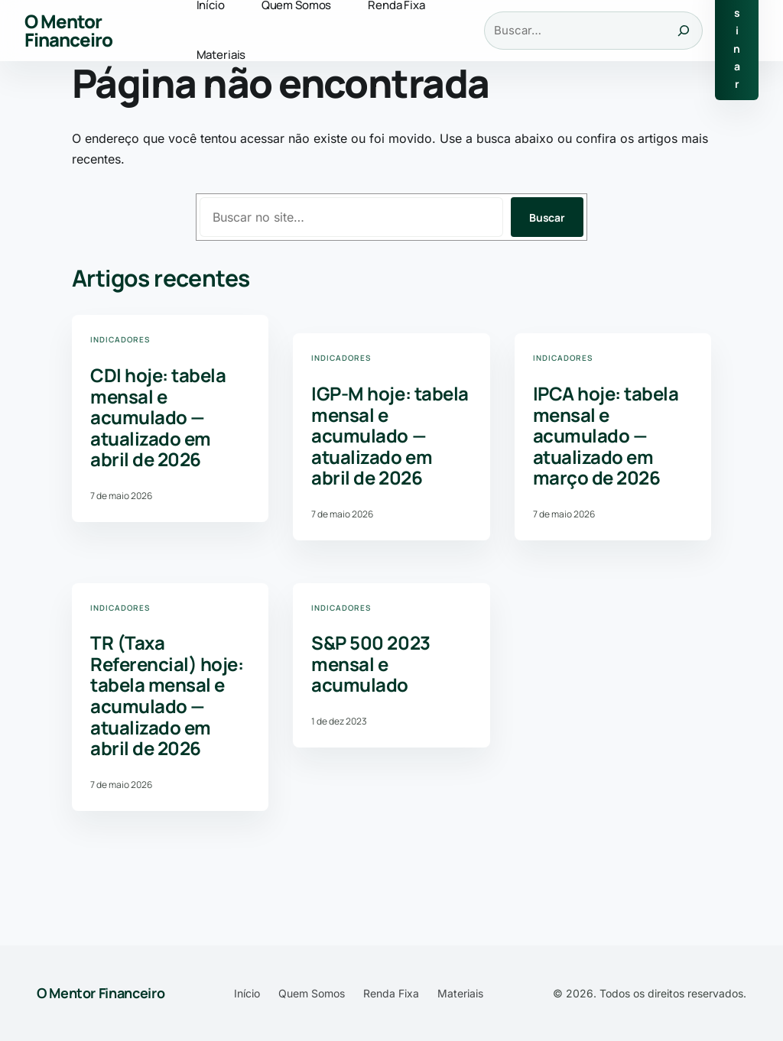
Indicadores (120, 339)
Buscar (547, 217)
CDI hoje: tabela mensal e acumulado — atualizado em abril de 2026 (158, 417)
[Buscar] (683, 30)
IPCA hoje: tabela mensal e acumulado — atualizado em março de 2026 (606, 435)
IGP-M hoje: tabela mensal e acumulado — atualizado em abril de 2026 (389, 435)
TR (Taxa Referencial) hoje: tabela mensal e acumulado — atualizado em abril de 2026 (166, 695)
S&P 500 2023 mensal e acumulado (370, 664)
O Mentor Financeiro (68, 30)
